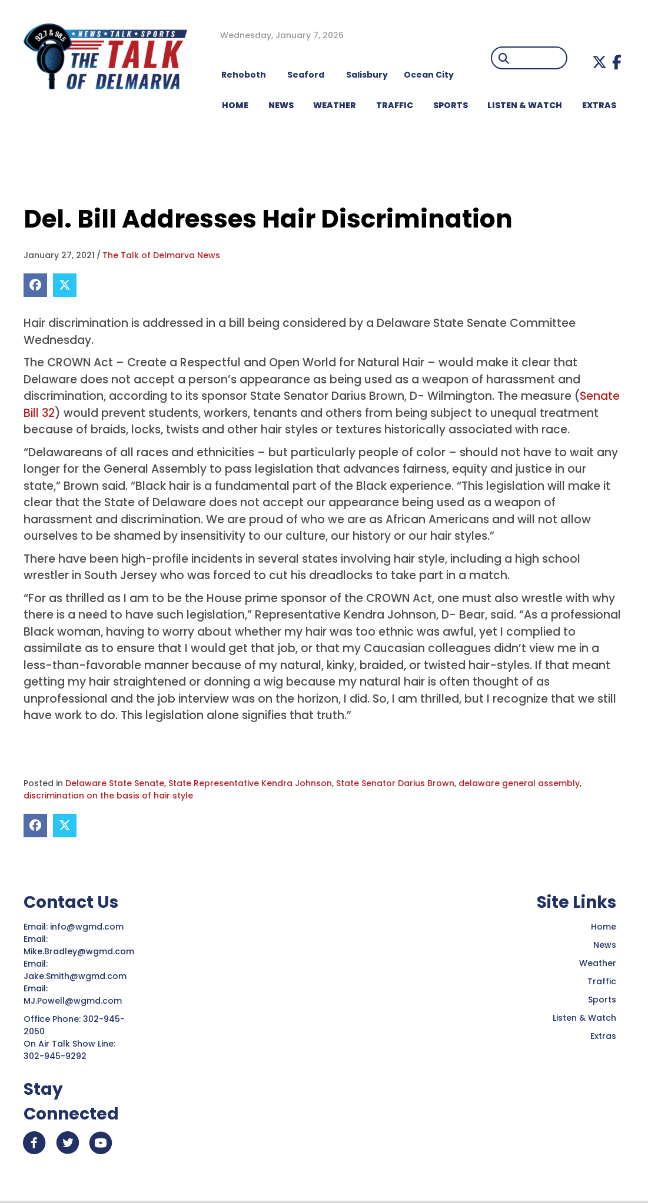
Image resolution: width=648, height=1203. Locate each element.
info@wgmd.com (88, 927)
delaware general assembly (519, 783)
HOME (235, 105)
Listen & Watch (584, 1018)
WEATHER (334, 105)
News (604, 945)
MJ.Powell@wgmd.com (75, 1001)
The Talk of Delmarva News (161, 255)
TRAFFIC (394, 105)
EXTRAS (599, 105)
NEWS (281, 105)
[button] (599, 62)
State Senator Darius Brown (395, 783)
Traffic (601, 981)
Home (603, 927)
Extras (603, 1036)
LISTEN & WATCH (524, 105)
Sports (450, 105)
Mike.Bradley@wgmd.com (79, 951)
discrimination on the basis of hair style (108, 795)
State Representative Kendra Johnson (250, 783)
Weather (597, 963)
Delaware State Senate (114, 783)
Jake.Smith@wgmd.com (76, 976)
